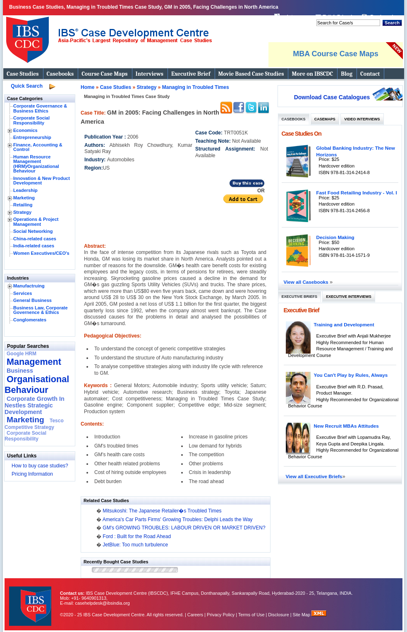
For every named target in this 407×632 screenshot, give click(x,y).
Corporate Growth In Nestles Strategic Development (35, 405)
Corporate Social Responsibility (31, 120)
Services (22, 293)
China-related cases (34, 238)
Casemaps (324, 119)
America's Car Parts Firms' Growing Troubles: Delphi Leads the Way (178, 519)
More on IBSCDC (312, 73)
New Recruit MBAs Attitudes (346, 426)
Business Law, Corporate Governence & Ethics (40, 310)
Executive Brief (190, 73)
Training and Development (344, 324)
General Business (32, 300)
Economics (25, 130)
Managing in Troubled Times (195, 87)
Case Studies (23, 73)
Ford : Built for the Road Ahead (137, 536)
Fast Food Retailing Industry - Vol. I (356, 192)
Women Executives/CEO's (41, 253)
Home (87, 87)
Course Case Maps (104, 73)
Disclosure (278, 614)
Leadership (25, 190)
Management (34, 362)
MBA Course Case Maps (335, 54)
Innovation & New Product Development (41, 181)
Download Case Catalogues (332, 97)
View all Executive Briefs (314, 476)
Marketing (24, 197)
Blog (346, 73)
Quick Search (27, 86)
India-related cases (33, 245)
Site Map (302, 614)
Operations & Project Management (35, 222)
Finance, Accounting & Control (37, 147)
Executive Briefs (300, 296)
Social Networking (33, 231)
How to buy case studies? (40, 466)
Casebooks (60, 73)
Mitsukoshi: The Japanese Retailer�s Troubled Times (162, 511)
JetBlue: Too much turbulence (135, 545)
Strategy (22, 212)
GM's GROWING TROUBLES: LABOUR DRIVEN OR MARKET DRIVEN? (184, 528)
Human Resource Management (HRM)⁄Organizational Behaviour (36, 164)
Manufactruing (29, 285)
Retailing (22, 204)
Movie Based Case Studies (251, 73)
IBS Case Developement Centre (31, 601)
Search (392, 22)
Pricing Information (32, 474)
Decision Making (335, 237)
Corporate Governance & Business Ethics (40, 108)
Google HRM (21, 354)
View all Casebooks (307, 282)
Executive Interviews (348, 296)
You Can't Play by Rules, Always (351, 375)
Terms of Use (251, 614)
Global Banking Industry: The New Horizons (355, 151)
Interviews (149, 73)
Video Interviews (362, 119)
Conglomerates (29, 319)
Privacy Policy (221, 614)
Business (20, 370)
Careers (195, 614)
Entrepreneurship (32, 137)
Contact (370, 73)
